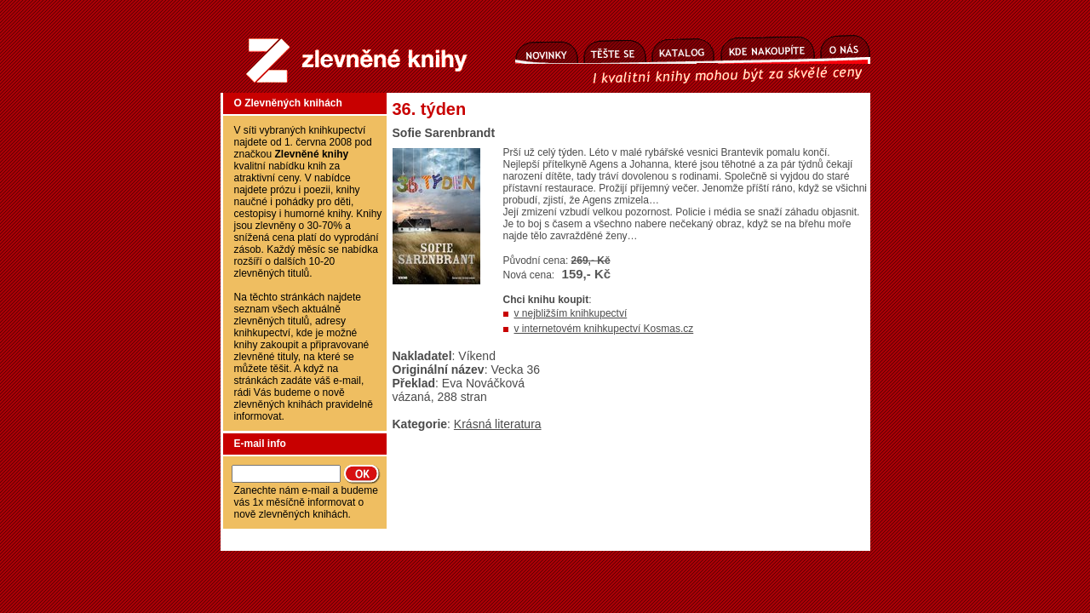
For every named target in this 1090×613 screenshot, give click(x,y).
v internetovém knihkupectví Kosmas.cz (604, 329)
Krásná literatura (498, 424)
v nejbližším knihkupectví (571, 313)
